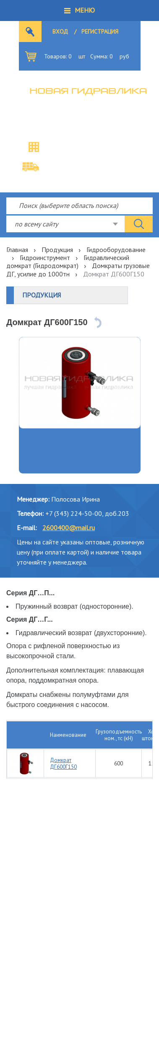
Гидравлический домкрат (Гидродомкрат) (67, 261)
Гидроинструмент (45, 257)
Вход (60, 31)
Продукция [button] (41, 295)
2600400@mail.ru (68, 527)
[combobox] (65, 224)
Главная (17, 249)
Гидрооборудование (116, 249)
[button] (79, 10)
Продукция (57, 249)
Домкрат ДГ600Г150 (63, 763)
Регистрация (99, 31)
